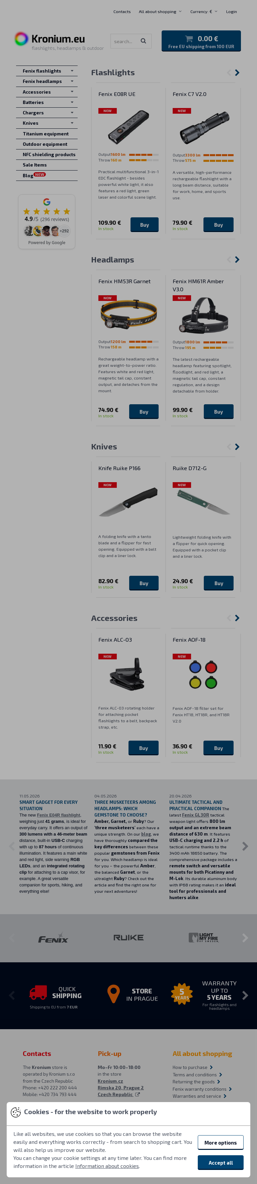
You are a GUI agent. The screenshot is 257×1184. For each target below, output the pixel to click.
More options (220, 1143)
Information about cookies (107, 1166)
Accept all (221, 1163)
